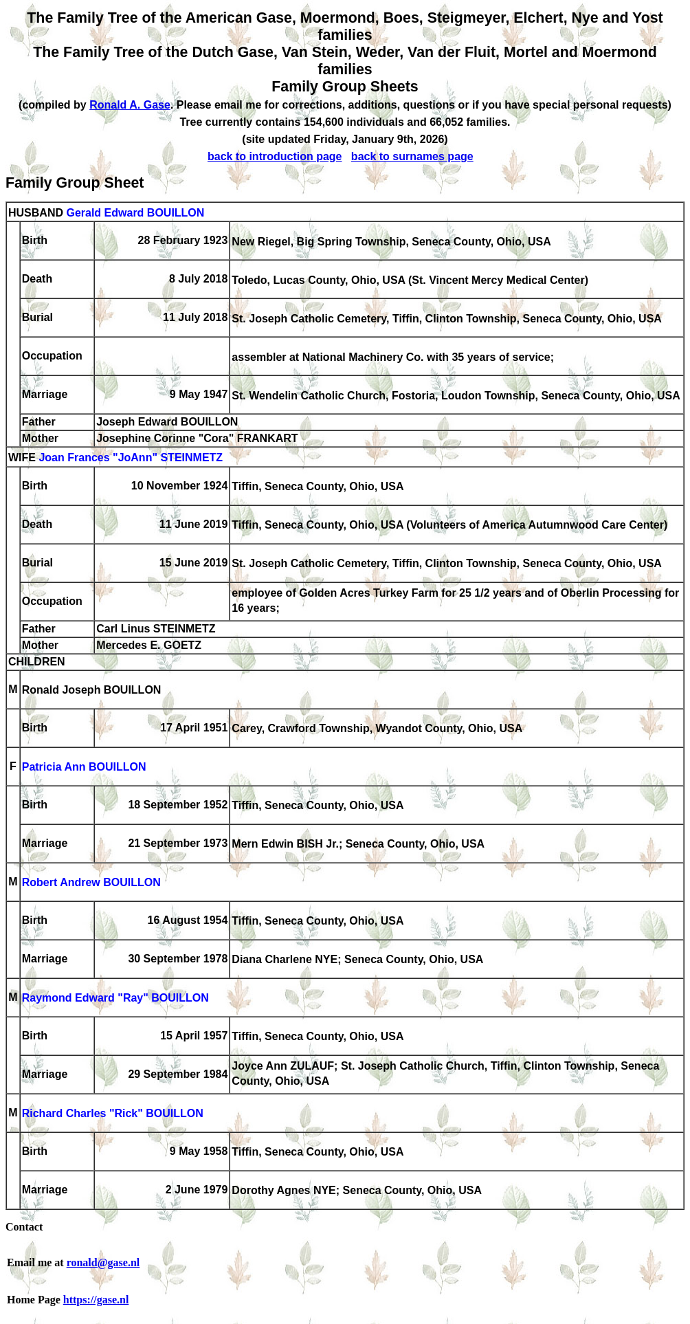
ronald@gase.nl (103, 1262)
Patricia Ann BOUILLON (84, 767)
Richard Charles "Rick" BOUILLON (112, 1114)
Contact (24, 1227)
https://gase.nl (96, 1299)
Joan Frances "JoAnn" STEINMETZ (130, 458)
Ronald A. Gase (129, 105)
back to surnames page (412, 156)
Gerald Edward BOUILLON (135, 213)
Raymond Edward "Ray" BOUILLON (115, 998)
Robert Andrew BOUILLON (91, 883)
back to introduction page (275, 156)
